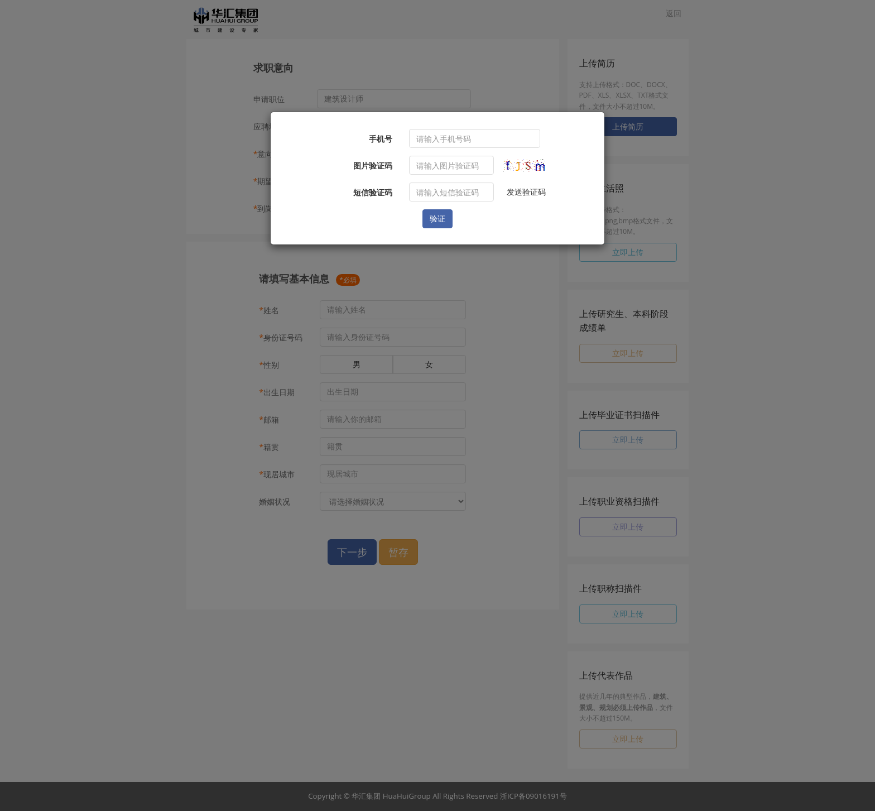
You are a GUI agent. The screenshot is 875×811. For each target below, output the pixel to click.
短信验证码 (372, 192)
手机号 (380, 138)
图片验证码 (372, 165)
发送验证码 (526, 191)
